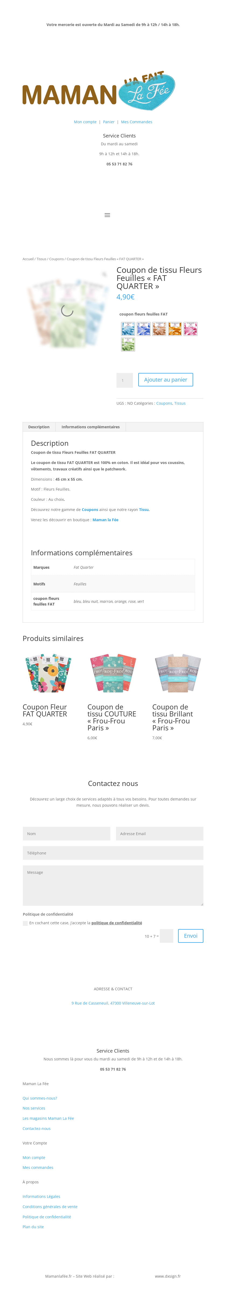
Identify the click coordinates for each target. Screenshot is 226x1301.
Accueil (28, 258)
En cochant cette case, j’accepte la (82, 923)
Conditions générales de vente (50, 1206)
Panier (109, 121)
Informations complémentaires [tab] (91, 426)
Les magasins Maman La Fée (48, 1118)
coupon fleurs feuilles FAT (143, 314)
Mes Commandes (136, 121)
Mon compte (85, 121)
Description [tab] (39, 426)
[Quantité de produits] (124, 380)
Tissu (144, 509)
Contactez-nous (37, 1128)
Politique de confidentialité (47, 1216)
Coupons (56, 258)
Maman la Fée (105, 519)
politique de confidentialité (116, 922)
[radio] (128, 329)
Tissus (41, 258)
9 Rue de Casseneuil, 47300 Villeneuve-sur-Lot (113, 1003)
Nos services (34, 1108)
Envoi (190, 935)
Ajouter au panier (165, 379)
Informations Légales (41, 1196)
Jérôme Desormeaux (133, 1276)
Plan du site (33, 1226)
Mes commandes (38, 1167)
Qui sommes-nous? (40, 1098)
